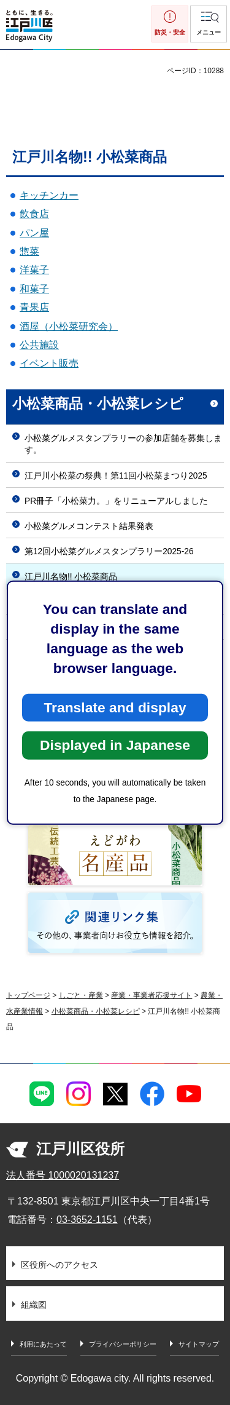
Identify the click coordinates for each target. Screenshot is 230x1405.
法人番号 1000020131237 (62, 1175)
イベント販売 (49, 363)
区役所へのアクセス (59, 1265)
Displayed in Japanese (115, 745)
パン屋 (34, 233)
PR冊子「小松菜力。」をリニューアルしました (116, 501)
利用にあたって (43, 1344)
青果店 (34, 307)
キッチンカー (49, 195)
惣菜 (29, 251)
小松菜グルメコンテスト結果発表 (89, 526)
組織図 (34, 1305)
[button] (208, 24)
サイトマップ (198, 1344)
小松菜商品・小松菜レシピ (97, 404)
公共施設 (39, 345)
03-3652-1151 (87, 1219)
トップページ (28, 995)
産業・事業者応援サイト (151, 995)
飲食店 (34, 214)
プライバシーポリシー (122, 1344)
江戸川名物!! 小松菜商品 (71, 576)
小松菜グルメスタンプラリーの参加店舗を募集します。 (123, 444)
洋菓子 (34, 270)
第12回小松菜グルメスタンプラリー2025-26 (109, 551)
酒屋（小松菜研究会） (69, 326)
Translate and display (115, 707)
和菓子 (34, 289)
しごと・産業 (81, 995)
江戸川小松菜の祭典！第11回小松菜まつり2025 (116, 475)
